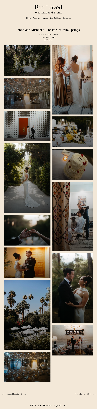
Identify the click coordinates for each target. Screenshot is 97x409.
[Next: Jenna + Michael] (85, 394)
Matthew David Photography (48, 34)
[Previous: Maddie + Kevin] (14, 394)
